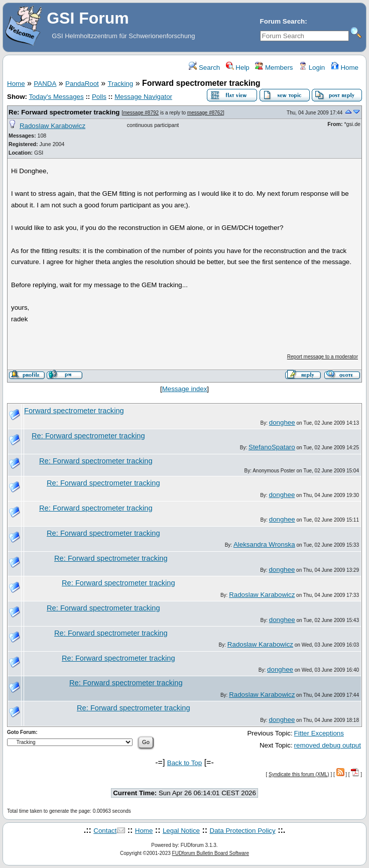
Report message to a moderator (322, 356)
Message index (184, 389)
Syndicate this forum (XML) (299, 774)
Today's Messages (56, 96)
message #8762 (205, 112)
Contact (104, 830)
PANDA (45, 83)
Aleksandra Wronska (264, 544)
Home (344, 67)
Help (238, 67)
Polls (99, 96)
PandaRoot (82, 83)
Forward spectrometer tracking (74, 411)
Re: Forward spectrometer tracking (64, 112)
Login (312, 67)
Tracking (121, 83)
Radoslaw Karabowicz (52, 126)
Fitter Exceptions (319, 733)
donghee (282, 422)
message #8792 (141, 112)
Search (204, 67)
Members (274, 67)
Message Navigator (143, 96)
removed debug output (327, 745)
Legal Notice (181, 830)
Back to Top (184, 763)
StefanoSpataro (272, 447)
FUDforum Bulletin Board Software (210, 853)
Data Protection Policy (243, 830)
